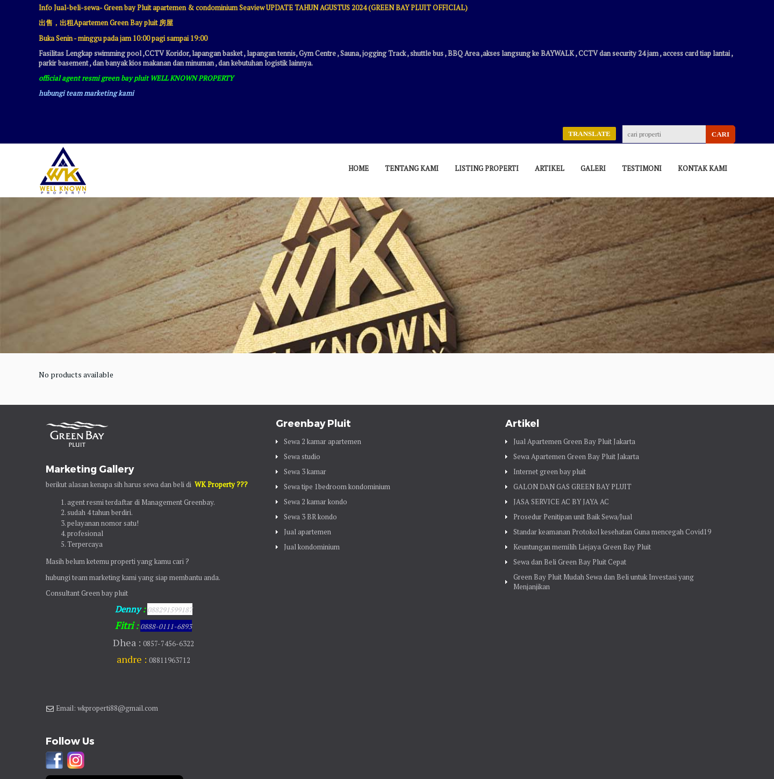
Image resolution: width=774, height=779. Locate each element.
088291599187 (169, 609)
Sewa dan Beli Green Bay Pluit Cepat (569, 562)
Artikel (549, 168)
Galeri (593, 168)
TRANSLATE (589, 134)
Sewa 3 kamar (305, 471)
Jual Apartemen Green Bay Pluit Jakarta (574, 441)
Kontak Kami (702, 168)
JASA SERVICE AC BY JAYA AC (561, 501)
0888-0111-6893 (166, 626)
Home (358, 168)
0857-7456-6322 (168, 643)
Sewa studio (302, 456)
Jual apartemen (307, 532)
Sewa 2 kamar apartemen (322, 441)
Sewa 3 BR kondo (310, 516)
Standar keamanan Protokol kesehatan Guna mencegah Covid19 (612, 532)
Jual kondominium (312, 547)
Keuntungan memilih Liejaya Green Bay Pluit (582, 547)
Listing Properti (487, 168)
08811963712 (169, 660)
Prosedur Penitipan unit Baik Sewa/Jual (572, 516)
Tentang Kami (412, 168)
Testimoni (642, 168)
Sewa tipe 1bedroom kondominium (337, 486)
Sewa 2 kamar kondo (315, 501)
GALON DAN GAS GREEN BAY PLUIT (572, 486)
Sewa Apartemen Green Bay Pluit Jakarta (576, 456)
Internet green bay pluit (549, 471)
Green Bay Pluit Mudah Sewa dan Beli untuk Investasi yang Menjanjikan (603, 581)
